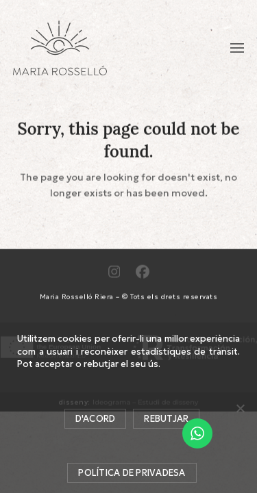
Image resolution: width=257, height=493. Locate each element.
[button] (237, 48)
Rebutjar (166, 419)
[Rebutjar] (240, 408)
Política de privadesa (131, 473)
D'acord (95, 419)
